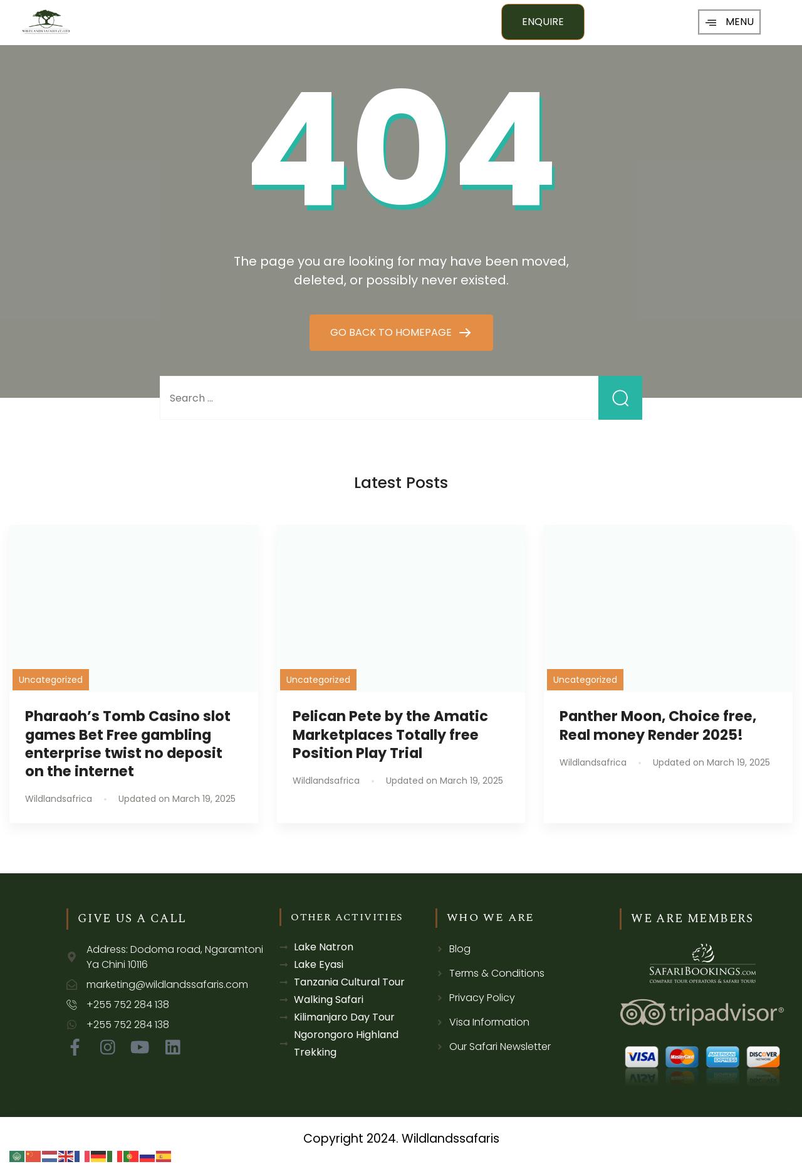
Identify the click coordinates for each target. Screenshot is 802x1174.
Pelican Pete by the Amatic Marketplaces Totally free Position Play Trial (390, 734)
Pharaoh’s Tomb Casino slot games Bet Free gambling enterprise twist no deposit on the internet (128, 743)
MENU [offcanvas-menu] (730, 21)
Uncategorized (51, 679)
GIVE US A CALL (132, 919)
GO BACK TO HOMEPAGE (392, 332)
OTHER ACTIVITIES (347, 917)
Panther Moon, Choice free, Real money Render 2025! (658, 725)
